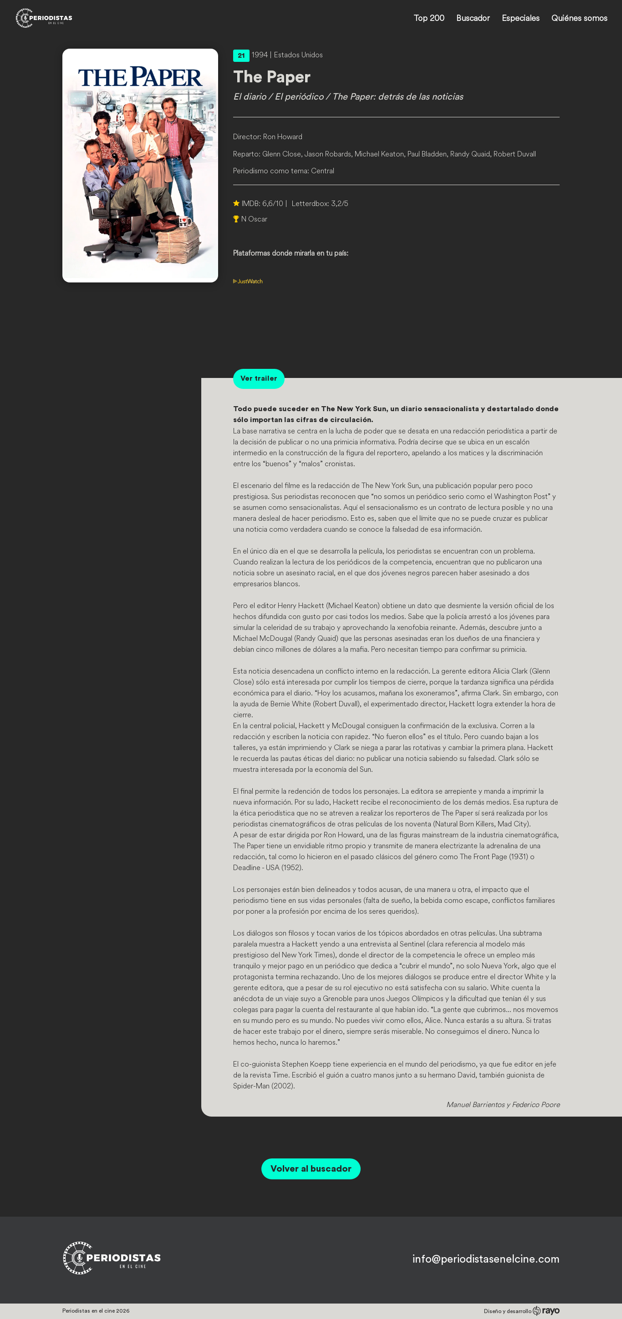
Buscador (473, 19)
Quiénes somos (579, 19)
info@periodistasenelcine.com (486, 1259)
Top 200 (428, 19)
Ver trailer (258, 378)
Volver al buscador (311, 1168)
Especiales (521, 19)
